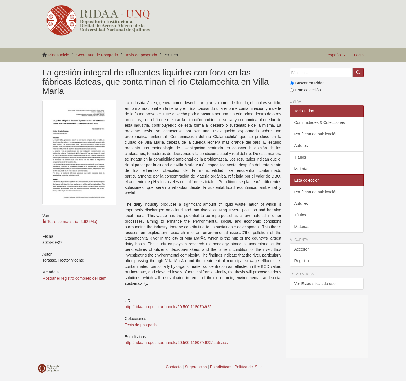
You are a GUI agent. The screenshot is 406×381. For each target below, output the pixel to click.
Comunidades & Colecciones (319, 122)
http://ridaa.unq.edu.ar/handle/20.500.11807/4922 (168, 307)
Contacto (174, 367)
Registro (301, 261)
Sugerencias (196, 367)
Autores (301, 145)
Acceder (301, 249)
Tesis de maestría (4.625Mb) (69, 221)
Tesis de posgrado (141, 55)
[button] (337, 55)
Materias (302, 169)
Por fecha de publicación (315, 134)
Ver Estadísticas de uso (315, 283)
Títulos (300, 157)
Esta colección (305, 90)
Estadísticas (220, 367)
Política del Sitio (249, 367)
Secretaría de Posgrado (97, 55)
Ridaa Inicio (58, 55)
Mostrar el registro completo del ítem (74, 278)
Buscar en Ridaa (307, 83)
